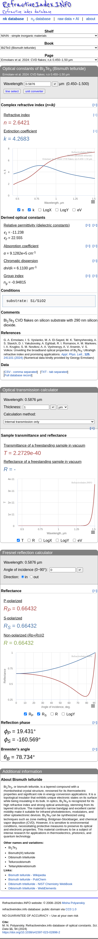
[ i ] (95, 104)
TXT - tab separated (54, 372)
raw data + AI (68, 19)
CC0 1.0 (71, 910)
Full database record (18, 376)
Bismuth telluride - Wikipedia (27, 876)
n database (41, 19)
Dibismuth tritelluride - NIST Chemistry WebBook (40, 885)
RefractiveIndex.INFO (36, 4)
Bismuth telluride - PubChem (27, 880)
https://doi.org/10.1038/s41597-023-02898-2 (31, 933)
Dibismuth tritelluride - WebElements (32, 889)
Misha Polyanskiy (73, 903)
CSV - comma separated (21, 372)
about (90, 19)
